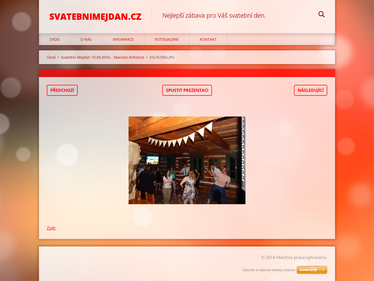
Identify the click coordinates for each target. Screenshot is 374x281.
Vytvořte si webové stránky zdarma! (269, 270)
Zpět (51, 228)
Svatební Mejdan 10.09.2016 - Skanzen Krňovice (102, 57)
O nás (86, 39)
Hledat (321, 15)
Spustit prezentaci (187, 90)
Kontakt (208, 39)
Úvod (54, 39)
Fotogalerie (167, 39)
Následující (311, 90)
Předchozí (62, 90)
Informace (123, 39)
